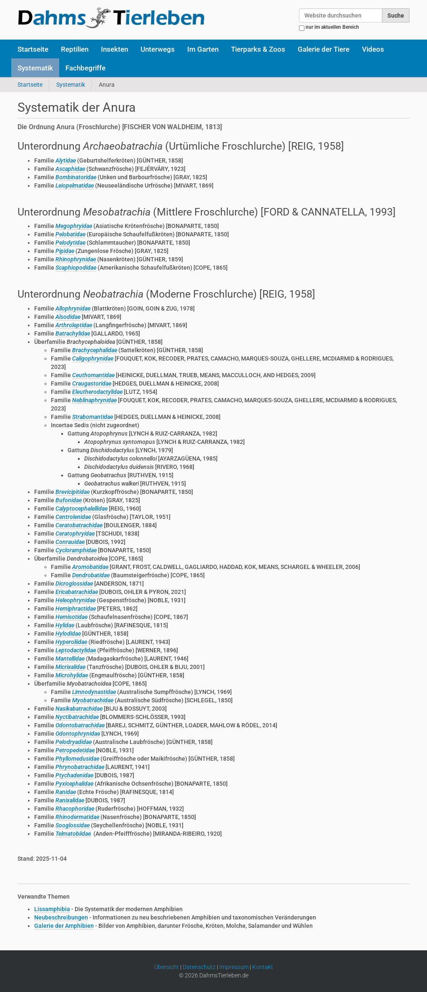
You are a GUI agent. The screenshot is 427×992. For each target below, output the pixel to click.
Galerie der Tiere (323, 49)
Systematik (35, 68)
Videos (373, 49)
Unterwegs (158, 49)
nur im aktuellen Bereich (332, 27)
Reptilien (74, 49)
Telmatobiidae (73, 833)
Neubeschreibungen (61, 917)
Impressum (234, 967)
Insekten (114, 49)
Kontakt (262, 967)
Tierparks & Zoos (258, 49)
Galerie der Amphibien (64, 925)
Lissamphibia (52, 909)
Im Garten (203, 49)
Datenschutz (199, 967)
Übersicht (166, 967)
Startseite (33, 49)
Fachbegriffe (85, 68)
